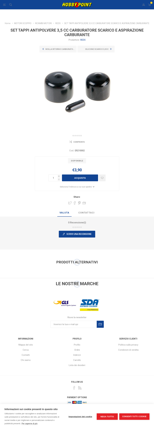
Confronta (79, 142)
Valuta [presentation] (64, 212)
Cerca (26, 350)
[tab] (64, 213)
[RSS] (79, 387)
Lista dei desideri (77, 365)
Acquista (80, 178)
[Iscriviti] (73, 324)
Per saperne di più (29, 423)
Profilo (77, 344)
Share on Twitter (70, 203)
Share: (77, 197)
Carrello (77, 360)
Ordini (77, 350)
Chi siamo (26, 360)
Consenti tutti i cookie (134, 416)
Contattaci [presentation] (86, 212)
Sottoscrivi (100, 324)
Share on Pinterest (79, 203)
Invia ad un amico (84, 203)
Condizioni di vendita (128, 350)
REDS (83, 40)
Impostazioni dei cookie (80, 416)
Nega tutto (107, 416)
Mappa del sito (25, 344)
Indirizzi (77, 355)
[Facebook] (74, 387)
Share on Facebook (74, 203)
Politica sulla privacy (128, 344)
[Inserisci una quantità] (53, 177)
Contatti (26, 355)
